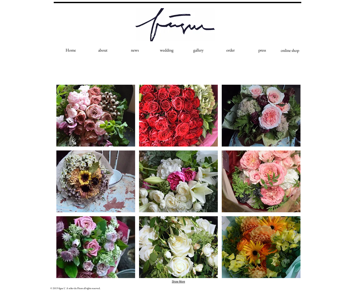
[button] (95, 116)
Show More (178, 281)
